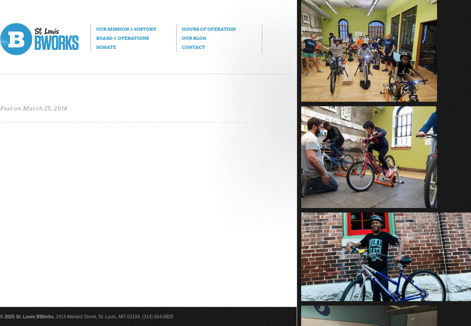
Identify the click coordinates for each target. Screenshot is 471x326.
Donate (106, 47)
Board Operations (122, 38)
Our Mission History (126, 29)
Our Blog (194, 38)
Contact (193, 47)
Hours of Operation (209, 29)
